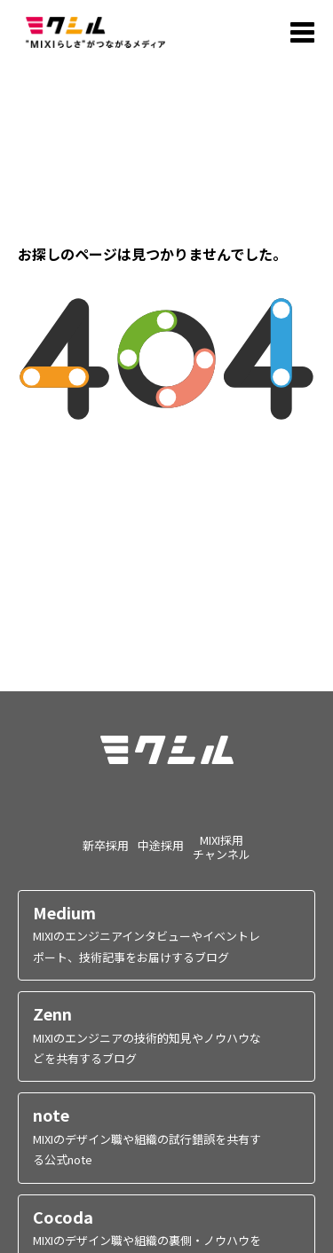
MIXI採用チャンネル (221, 846)
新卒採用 (106, 845)
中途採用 (161, 845)
